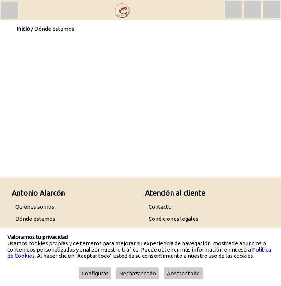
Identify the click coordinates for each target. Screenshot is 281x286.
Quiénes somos (34, 206)
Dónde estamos (35, 219)
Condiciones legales (173, 219)
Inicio (23, 29)
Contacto (160, 206)
